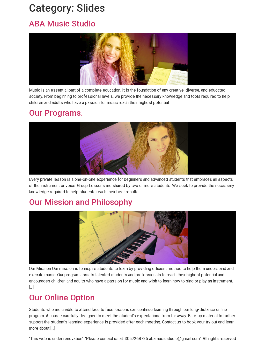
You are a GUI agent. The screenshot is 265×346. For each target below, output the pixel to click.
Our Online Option (62, 297)
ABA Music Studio (62, 24)
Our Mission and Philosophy (80, 202)
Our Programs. (56, 113)
